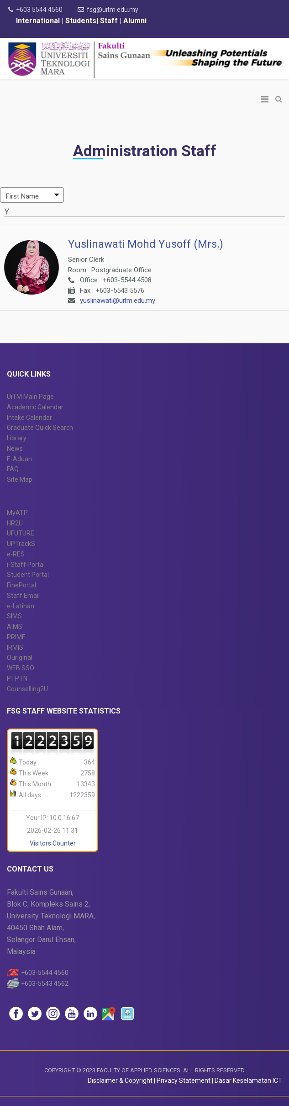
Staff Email (23, 595)
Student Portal (28, 574)
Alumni (135, 20)
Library (16, 438)
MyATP (17, 512)
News (15, 448)
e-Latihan (20, 606)
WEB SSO (20, 668)
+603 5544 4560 (39, 9)
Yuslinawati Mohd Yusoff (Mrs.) (145, 244)
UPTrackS (21, 543)
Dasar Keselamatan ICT (248, 1080)
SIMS (14, 616)
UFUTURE (20, 533)
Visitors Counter (53, 843)
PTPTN (17, 678)
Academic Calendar (35, 407)
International (39, 20)
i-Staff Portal (26, 564)
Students (79, 20)
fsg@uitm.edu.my (112, 9)
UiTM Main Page (30, 396)
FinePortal (21, 585)
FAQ (13, 469)
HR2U (15, 523)
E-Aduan (19, 459)
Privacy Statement (184, 1080)
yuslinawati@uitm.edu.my (117, 300)
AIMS (14, 626)
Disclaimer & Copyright (120, 1080)
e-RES (16, 554)
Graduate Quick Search (40, 427)
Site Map (19, 479)
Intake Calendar (29, 417)
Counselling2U (27, 689)
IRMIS (15, 647)
